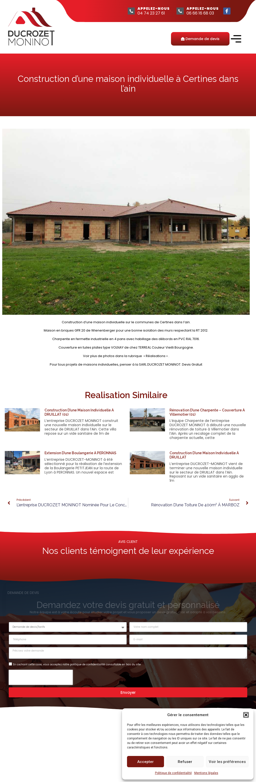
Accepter (145, 761)
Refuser (185, 761)
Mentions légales (206, 773)
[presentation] (41, 677)
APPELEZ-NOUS (153, 8)
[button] (246, 714)
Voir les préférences (227, 761)
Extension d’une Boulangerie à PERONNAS (80, 453)
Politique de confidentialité (173, 773)
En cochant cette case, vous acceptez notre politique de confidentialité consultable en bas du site (77, 664)
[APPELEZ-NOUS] (130, 11)
